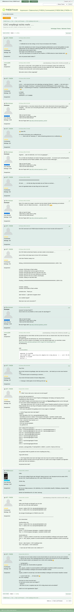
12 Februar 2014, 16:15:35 (24, 103)
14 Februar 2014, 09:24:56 (24, 365)
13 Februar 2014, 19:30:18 (24, 332)
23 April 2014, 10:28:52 (24, 388)
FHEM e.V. (68, 10)
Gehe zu (49, 601)
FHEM (41, 10)
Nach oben (6, 593)
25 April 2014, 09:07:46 (24, 554)
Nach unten (6, 33)
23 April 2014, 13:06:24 (24, 470)
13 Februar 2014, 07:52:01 (24, 152)
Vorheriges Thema (56, 28)
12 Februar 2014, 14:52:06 (24, 78)
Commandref (49, 10)
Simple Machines (12, 610)
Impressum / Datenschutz (29, 10)
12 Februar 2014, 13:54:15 (24, 37)
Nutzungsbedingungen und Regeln (59, 610)
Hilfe (50, 610)
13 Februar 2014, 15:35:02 (24, 200)
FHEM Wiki (59, 10)
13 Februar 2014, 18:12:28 (24, 249)
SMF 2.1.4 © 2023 (5, 610)
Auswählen (24, 349)
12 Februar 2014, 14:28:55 (24, 62)
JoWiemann (9, 470)
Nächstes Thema (66, 28)
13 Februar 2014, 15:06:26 (24, 177)
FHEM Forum (12, 10)
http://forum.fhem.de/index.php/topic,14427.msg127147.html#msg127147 (37, 342)
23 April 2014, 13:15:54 (24, 497)
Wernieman (9, 103)
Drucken (68, 33)
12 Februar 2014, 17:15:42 (24, 128)
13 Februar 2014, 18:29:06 (24, 307)
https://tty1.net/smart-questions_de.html (38, 120)
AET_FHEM (9, 38)
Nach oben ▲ (70, 610)
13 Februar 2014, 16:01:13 (24, 225)
